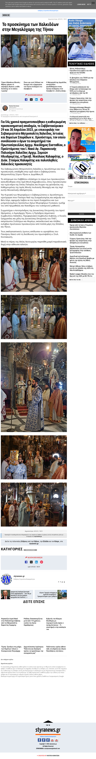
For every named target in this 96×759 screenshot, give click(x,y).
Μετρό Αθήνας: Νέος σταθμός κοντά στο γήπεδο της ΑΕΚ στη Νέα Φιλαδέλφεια (81, 268)
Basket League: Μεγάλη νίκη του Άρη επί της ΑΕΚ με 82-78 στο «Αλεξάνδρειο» (82, 276)
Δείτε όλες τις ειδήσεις (78, 123)
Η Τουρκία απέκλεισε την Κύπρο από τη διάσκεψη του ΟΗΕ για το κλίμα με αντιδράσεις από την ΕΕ (80, 90)
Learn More (81, 4)
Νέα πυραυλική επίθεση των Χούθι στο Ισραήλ (80, 234)
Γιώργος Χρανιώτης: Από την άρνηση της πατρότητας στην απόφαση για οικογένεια (81, 100)
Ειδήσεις (24, 541)
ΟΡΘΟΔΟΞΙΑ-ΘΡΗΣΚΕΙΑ (30, 550)
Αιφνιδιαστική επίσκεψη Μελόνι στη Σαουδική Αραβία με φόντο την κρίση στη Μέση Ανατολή (82, 259)
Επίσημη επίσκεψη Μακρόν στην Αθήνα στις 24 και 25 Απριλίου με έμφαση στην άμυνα (82, 109)
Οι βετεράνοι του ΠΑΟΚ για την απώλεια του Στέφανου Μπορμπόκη (81, 80)
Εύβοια (36, 541)
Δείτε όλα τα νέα (76, 280)
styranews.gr (33, 544)
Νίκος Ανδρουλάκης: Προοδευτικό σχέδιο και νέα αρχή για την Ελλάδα (81, 71)
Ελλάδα (45, 541)
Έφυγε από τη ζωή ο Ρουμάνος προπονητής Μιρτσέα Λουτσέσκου (81, 227)
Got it (89, 4)
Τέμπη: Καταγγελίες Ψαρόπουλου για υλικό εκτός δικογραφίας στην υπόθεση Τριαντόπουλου (81, 249)
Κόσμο (56, 541)
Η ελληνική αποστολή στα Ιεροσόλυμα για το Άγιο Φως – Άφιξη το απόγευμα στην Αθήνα (81, 119)
